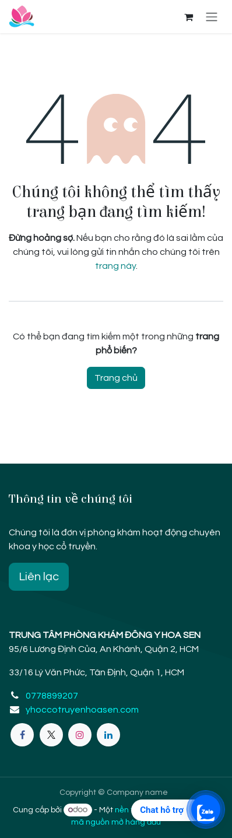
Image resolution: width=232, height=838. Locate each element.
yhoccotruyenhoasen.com (82, 709)
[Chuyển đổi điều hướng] (211, 17)
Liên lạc (39, 577)
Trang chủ (116, 378)
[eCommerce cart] (188, 17)
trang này (115, 266)
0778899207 (52, 695)
